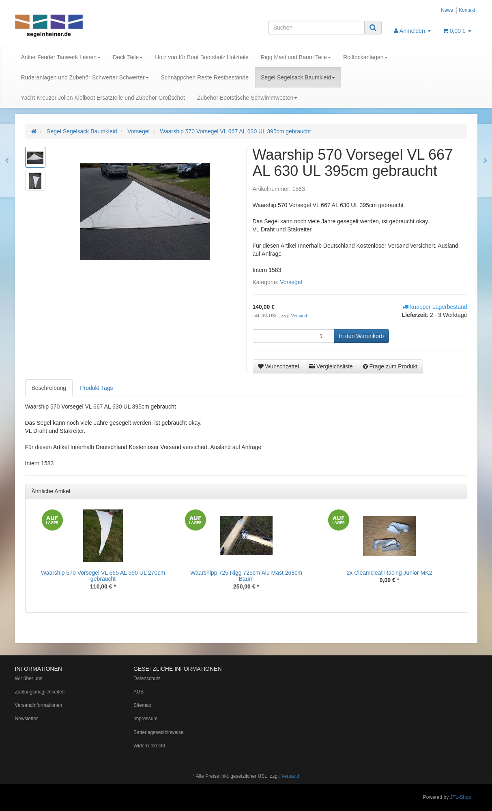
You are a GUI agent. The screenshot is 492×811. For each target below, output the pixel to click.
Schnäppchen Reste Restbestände (205, 77)
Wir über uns (29, 678)
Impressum (145, 718)
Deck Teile (128, 57)
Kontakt (467, 10)
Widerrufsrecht (149, 746)
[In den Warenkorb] (361, 336)
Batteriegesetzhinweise (158, 732)
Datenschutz (147, 678)
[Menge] (293, 336)
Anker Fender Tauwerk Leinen (61, 57)
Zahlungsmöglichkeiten (40, 692)
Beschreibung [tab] (49, 388)
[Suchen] (316, 27)
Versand (299, 315)
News (447, 10)
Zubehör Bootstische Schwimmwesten (247, 97)
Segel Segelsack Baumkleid (298, 77)
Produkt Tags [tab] (96, 388)
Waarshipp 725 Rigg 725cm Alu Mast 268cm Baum (246, 575)
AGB (138, 692)
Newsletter (26, 718)
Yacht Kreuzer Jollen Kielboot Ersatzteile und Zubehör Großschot (103, 97)
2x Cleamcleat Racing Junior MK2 (389, 572)
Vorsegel (291, 282)
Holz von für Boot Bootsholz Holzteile (201, 57)
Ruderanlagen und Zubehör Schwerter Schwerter (85, 77)
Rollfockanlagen (365, 57)
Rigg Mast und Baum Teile (296, 57)
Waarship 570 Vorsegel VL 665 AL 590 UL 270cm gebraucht (103, 575)
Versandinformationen (38, 705)
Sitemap (142, 705)
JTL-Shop (460, 797)
